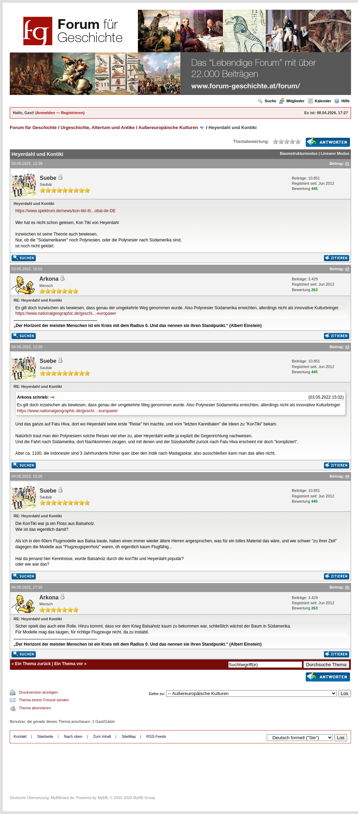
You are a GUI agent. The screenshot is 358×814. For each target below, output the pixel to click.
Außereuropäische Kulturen (168, 127)
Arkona (49, 279)
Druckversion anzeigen (38, 692)
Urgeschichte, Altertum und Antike (98, 127)
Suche (266, 101)
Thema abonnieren (35, 708)
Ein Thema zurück (33, 663)
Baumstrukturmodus (299, 153)
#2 (347, 269)
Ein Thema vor (68, 663)
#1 (347, 163)
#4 (347, 476)
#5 (347, 587)
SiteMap (128, 736)
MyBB (103, 798)
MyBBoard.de (62, 798)
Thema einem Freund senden (44, 700)
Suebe (48, 178)
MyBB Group (144, 798)
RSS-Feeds (156, 736)
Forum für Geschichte (33, 127)
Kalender (319, 101)
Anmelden (46, 113)
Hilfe (342, 101)
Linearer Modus (335, 153)
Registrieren (72, 113)
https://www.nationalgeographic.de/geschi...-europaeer (65, 313)
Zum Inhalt (102, 736)
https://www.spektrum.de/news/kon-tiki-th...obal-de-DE (65, 210)
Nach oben (73, 736)
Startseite (45, 736)
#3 (347, 347)
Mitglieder (291, 101)
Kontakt (20, 736)
